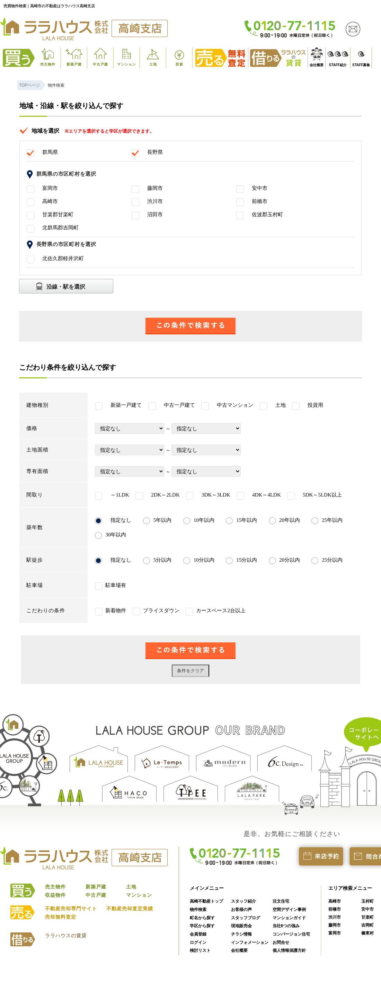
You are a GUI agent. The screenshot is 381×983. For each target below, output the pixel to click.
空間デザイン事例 (289, 909)
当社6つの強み (286, 925)
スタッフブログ (245, 917)
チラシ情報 (241, 934)
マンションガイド (289, 917)
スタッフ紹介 (243, 901)
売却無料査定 (60, 917)
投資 (179, 64)
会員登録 (198, 934)
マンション (126, 64)
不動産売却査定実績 (129, 908)
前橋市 (334, 909)
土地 (153, 64)
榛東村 (367, 933)
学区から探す (202, 925)
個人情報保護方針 (289, 950)
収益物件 (55, 895)
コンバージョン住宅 (291, 934)
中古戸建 (100, 64)
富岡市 (334, 933)
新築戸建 (74, 64)
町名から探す (202, 917)
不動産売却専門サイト (71, 908)
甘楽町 (367, 917)
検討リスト (200, 950)
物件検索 (198, 909)
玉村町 (367, 901)
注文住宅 (281, 901)
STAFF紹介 (338, 65)
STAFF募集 (361, 65)
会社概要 (317, 65)
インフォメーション (249, 942)
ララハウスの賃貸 (66, 935)
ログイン (198, 942)
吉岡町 (367, 925)
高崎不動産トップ (206, 901)
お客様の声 (241, 909)
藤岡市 (334, 925)
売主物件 (47, 64)
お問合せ (281, 942)
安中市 (367, 909)
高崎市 (334, 901)
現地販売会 (241, 925)
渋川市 (334, 917)
